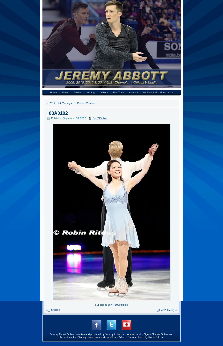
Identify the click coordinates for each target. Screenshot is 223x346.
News (65, 92)
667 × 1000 (114, 304)
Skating (90, 92)
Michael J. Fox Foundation (158, 92)
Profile (77, 92)
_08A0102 (57, 113)
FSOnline (101, 118)
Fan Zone (118, 92)
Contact (133, 92)
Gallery (104, 92)
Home (53, 92)
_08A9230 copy (166, 310)
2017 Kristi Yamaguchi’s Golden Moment (70, 103)
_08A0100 (54, 310)
